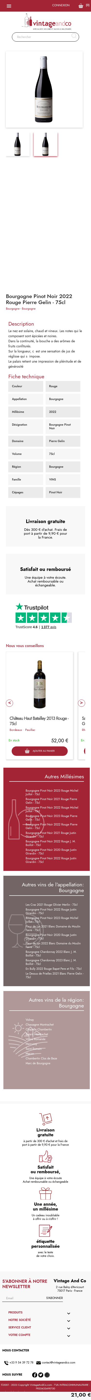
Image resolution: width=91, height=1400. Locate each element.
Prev (9, 703)
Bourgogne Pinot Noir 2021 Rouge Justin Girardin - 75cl (51, 835)
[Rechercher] (45, 37)
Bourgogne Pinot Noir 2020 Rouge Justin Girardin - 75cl (51, 852)
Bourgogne (12, 308)
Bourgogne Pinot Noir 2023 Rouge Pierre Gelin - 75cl (51, 818)
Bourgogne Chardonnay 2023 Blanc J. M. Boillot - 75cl (51, 962)
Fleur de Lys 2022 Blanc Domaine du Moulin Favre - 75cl (53, 945)
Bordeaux (15, 730)
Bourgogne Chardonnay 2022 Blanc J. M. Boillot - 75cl (51, 954)
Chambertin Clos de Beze (41, 1058)
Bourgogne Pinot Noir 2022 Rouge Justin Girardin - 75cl (51, 860)
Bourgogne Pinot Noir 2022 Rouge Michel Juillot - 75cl (52, 809)
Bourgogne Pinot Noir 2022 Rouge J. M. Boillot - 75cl (51, 843)
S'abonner (54, 1298)
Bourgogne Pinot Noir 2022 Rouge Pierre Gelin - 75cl (51, 826)
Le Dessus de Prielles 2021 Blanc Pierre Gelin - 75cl (55, 975)
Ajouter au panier (40, 751)
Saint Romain (34, 1049)
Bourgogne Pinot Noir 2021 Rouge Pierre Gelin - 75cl (51, 801)
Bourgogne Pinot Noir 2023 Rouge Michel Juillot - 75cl (52, 792)
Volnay (30, 1020)
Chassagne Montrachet (40, 1024)
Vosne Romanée (36, 1039)
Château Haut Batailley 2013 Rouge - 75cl (38, 721)
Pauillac (30, 730)
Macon (30, 1053)
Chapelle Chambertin (39, 1029)
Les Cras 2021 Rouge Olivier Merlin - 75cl (52, 905)
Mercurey (31, 1044)
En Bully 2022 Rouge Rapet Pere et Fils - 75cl (54, 969)
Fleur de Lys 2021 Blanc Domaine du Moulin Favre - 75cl (53, 928)
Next (81, 703)
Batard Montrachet (37, 1034)
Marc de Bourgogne (38, 1063)
